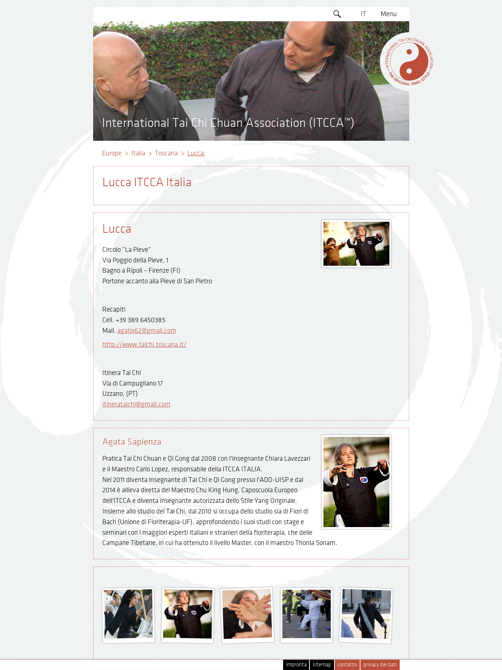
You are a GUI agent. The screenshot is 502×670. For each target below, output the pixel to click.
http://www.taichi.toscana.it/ (144, 344)
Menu (389, 14)
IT (363, 14)
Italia (138, 153)
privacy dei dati (380, 665)
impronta (296, 665)
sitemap (322, 665)
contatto (347, 665)
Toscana (166, 153)
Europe (112, 153)
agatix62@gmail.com (146, 330)
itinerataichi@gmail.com (136, 404)
